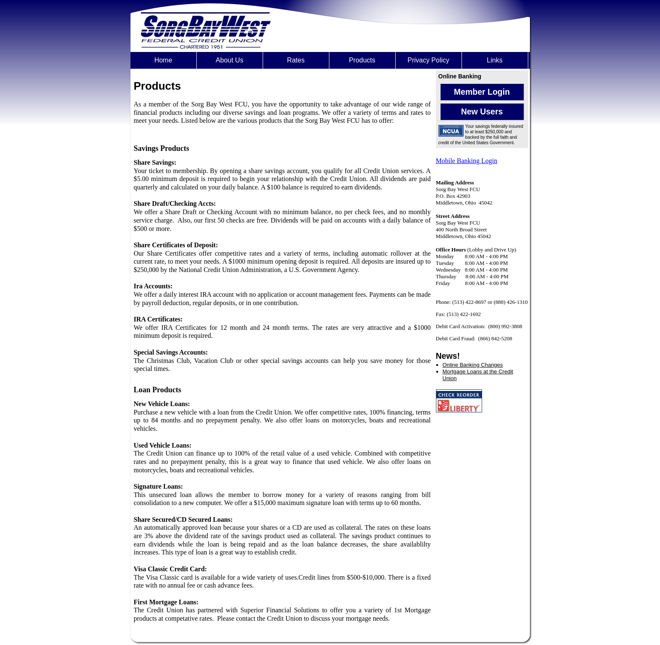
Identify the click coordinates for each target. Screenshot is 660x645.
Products (362, 60)
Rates (296, 60)
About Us (229, 60)
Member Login (482, 91)
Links (494, 60)
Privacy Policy (428, 60)
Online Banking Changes (473, 365)
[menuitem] (163, 60)
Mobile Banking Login (467, 160)
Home (163, 60)
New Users (482, 111)
